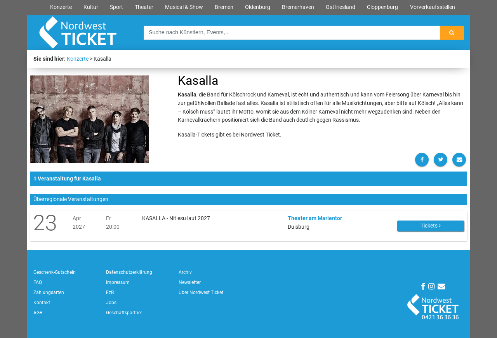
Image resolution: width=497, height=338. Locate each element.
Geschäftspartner (124, 312)
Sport (116, 7)
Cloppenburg (382, 7)
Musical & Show (184, 7)
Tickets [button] (431, 225)
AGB (37, 312)
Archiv (185, 272)
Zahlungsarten (48, 292)
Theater (144, 7)
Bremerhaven (298, 7)
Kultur (90, 7)
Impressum (118, 282)
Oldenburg (257, 7)
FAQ (37, 282)
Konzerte (61, 7)
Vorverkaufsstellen (432, 7)
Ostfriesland (340, 7)
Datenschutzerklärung (129, 272)
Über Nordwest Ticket (201, 292)
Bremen (224, 7)
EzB (110, 292)
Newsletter (190, 282)
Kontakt (41, 302)
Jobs (111, 302)
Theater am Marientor (315, 218)
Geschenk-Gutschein (54, 272)
